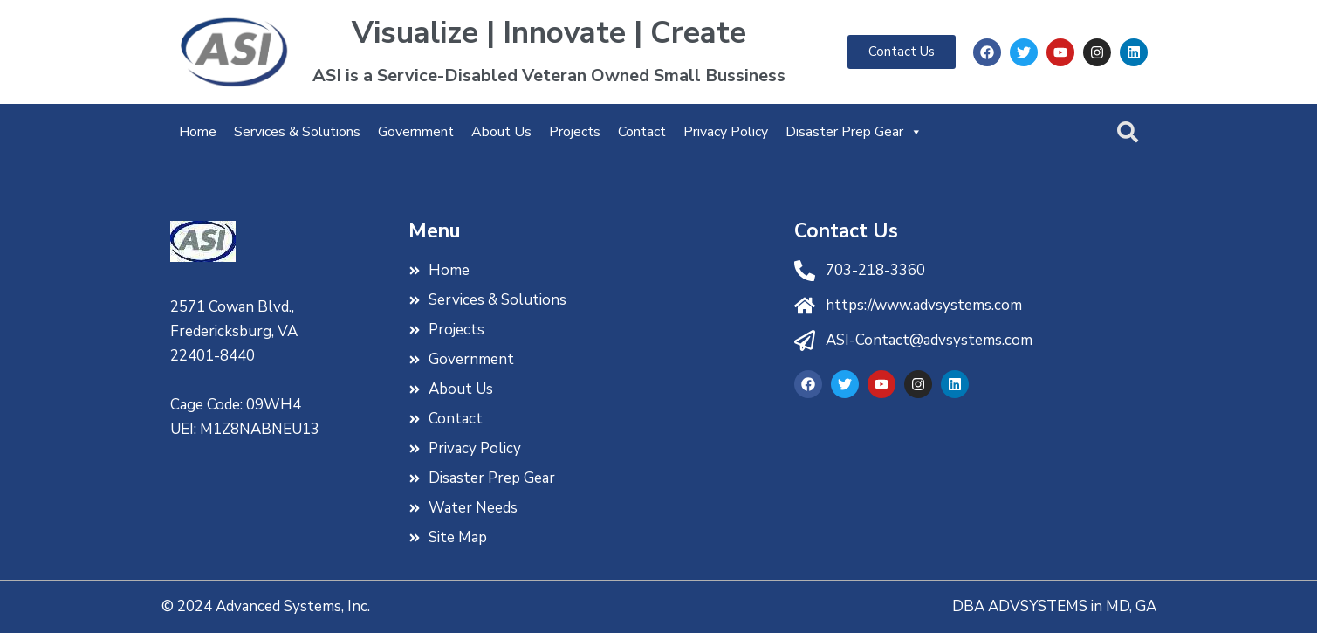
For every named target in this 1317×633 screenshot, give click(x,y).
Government (416, 131)
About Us (501, 131)
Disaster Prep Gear (854, 131)
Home (197, 131)
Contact (642, 131)
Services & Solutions (297, 131)
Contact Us (846, 230)
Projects (574, 131)
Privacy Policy (725, 131)
